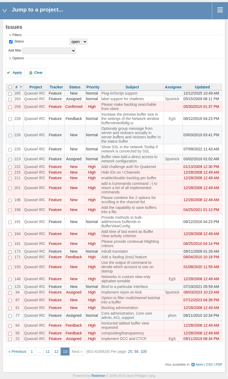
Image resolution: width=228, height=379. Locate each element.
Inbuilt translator (114, 251)
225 (17, 149)
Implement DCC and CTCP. (124, 339)
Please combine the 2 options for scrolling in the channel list (128, 200)
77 (17, 315)
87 (17, 300)
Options (18, 58)
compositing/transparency (122, 333)
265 (17, 93)
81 (17, 308)
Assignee (173, 87)
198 (17, 200)
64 (17, 325)
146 (17, 279)
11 (48, 351)
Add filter (14, 50)
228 (17, 118)
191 (17, 222)
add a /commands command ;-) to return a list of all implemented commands (129, 187)
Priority (93, 87)
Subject (132, 87)
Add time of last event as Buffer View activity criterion (127, 233)
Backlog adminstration (119, 308)
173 (17, 251)
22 (17, 339)
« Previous (17, 351)
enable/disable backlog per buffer (128, 178)
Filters (16, 35)
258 (17, 106)
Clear (38, 73)
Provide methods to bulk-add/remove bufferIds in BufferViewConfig (122, 221)
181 (17, 243)
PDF (219, 364)
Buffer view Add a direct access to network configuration (129, 159)
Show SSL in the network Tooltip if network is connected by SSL (129, 149)
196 (17, 210)
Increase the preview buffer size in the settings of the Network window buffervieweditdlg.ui (130, 118)
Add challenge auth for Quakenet (128, 167)
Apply (17, 73)
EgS (172, 118)
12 (56, 351)
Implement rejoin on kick (121, 292)
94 (17, 292)
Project (35, 87)
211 (17, 178)
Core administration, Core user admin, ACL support (126, 315)
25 (130, 351)
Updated (202, 87)
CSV (209, 364)
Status (18, 41)
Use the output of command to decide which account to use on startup (127, 266)
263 (17, 99)
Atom (199, 364)
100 (143, 351)
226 (17, 135)
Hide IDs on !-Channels (120, 172)
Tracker (56, 87)
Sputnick (172, 99)
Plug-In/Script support (119, 93)
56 (17, 333)
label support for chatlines (122, 99)
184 (17, 234)
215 (17, 172)
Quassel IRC (34, 93)
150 (17, 267)
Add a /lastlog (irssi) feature (124, 257)
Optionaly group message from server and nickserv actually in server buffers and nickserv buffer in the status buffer (131, 134)
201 (17, 188)
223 (17, 159)
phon (172, 315)
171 (17, 257)
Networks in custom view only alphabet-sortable (126, 279)
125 (17, 286)
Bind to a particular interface (124, 286)
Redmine (98, 376)
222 (17, 167)
